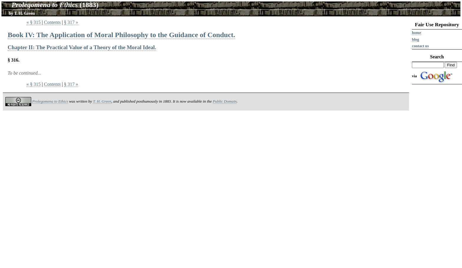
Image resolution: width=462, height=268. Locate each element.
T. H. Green (24, 13)
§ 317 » (71, 22)
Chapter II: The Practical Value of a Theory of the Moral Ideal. (82, 47)
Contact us (420, 46)
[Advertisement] (437, 177)
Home (416, 32)
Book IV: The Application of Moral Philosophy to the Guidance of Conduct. (121, 35)
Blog (415, 39)
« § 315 (34, 22)
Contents (52, 22)
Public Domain (225, 101)
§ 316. (13, 60)
